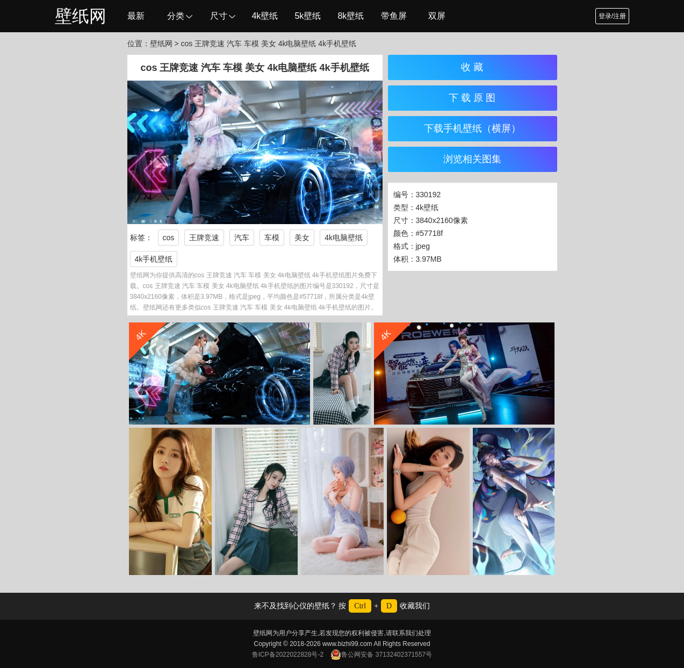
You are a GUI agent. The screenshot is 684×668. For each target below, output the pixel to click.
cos (169, 237)
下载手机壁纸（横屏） (472, 128)
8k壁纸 (350, 15)
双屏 (436, 15)
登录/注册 (612, 16)
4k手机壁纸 (154, 259)
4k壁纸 (264, 15)
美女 (301, 237)
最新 (136, 15)
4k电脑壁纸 (344, 237)
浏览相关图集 (472, 159)
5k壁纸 (307, 15)
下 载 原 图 (472, 97)
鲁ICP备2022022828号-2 (287, 654)
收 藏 (472, 67)
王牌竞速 (204, 237)
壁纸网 (80, 16)
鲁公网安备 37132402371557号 (381, 654)
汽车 (241, 237)
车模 (271, 237)
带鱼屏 (394, 15)
